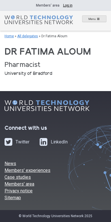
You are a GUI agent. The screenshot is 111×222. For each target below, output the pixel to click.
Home (9, 36)
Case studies (18, 177)
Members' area (19, 184)
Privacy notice (19, 191)
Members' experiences (27, 170)
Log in (67, 5)
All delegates (27, 36)
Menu (92, 18)
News (10, 163)
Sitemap (13, 197)
